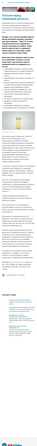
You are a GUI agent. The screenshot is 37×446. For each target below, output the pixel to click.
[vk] (3, 444)
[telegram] (6, 444)
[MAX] (9, 444)
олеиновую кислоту (18, 262)
